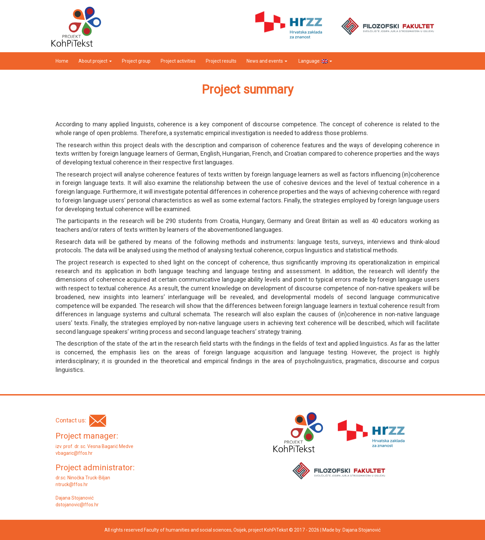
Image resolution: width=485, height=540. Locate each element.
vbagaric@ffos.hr (74, 453)
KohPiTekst (276, 530)
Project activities (178, 61)
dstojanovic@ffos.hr (77, 504)
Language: (314, 61)
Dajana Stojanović (362, 530)
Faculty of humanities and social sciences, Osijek (195, 530)
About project (95, 61)
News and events (267, 61)
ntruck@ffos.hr (72, 484)
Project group (136, 61)
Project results (221, 61)
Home (62, 61)
